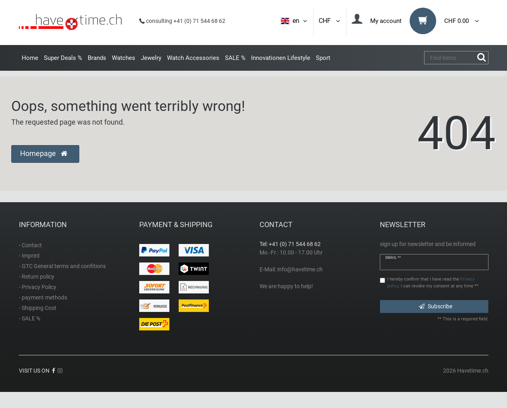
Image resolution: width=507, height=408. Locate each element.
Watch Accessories (193, 58)
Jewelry (151, 58)
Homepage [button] (43, 154)
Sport (323, 58)
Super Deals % (63, 58)
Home (30, 58)
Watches (123, 58)
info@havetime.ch (300, 269)
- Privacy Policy (37, 287)
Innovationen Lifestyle (280, 58)
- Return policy (36, 276)
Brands (97, 58)
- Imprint (29, 255)
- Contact (30, 245)
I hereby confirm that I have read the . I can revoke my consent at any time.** (432, 283)
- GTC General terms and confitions (62, 266)
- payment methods (43, 297)
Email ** (393, 258)
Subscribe (435, 306)
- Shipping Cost (37, 308)
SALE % (235, 58)
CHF (330, 21)
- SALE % (29, 318)
